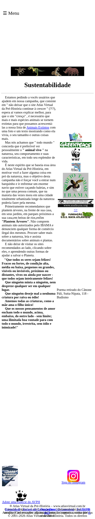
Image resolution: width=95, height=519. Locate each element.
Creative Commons (61, 509)
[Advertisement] (47, 45)
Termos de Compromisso (39, 509)
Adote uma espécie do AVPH (21, 501)
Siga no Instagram (73, 481)
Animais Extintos (37, 127)
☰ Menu (11, 13)
